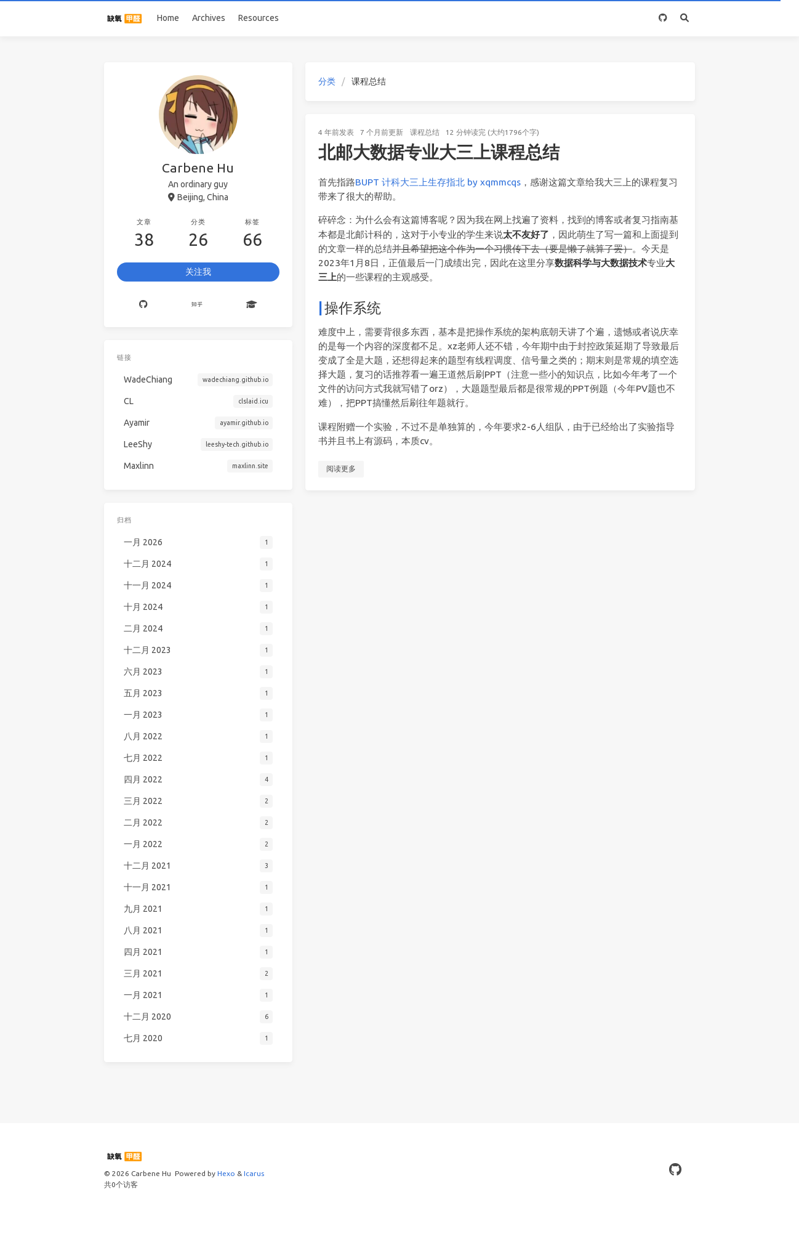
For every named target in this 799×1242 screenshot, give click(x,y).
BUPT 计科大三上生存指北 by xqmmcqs (438, 182)
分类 (326, 81)
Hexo (226, 1173)
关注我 (198, 272)
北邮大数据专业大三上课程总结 (439, 151)
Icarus (254, 1173)
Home (168, 18)
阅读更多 (341, 469)
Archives (208, 18)
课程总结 (425, 132)
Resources (258, 18)
